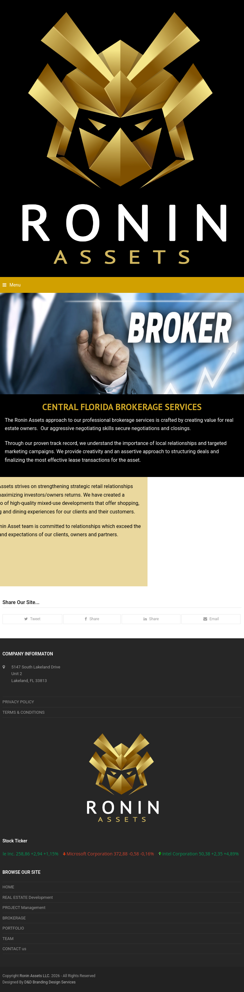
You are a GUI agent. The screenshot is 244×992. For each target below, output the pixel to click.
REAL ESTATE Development (28, 897)
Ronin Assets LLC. (35, 976)
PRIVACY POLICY (18, 701)
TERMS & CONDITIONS (24, 712)
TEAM (8, 938)
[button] (12, 284)
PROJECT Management (24, 907)
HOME (8, 887)
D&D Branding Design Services (50, 982)
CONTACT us (14, 948)
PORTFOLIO (13, 928)
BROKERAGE (14, 918)
